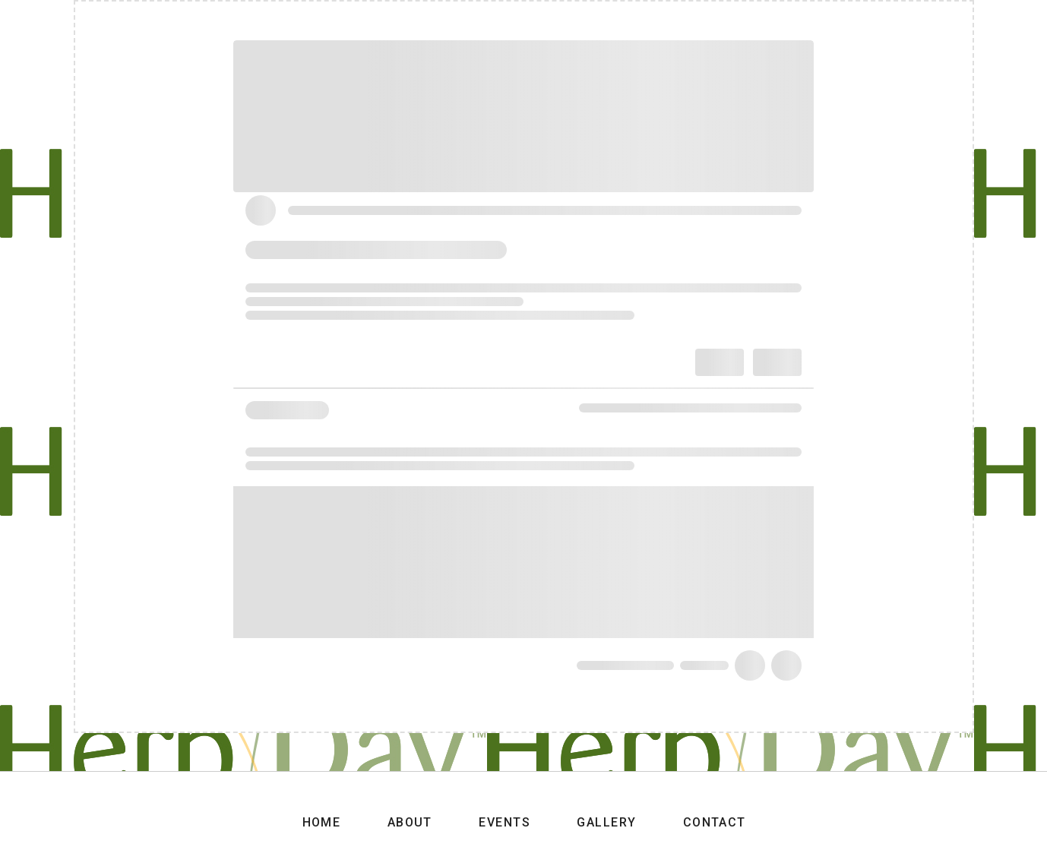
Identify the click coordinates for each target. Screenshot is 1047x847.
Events (699, 24)
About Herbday (602, 24)
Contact (851, 24)
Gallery (774, 24)
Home (508, 24)
